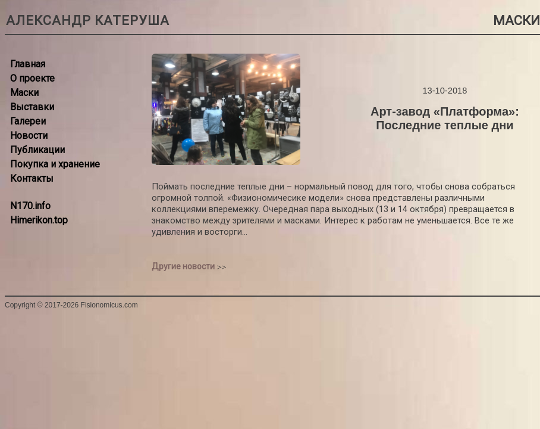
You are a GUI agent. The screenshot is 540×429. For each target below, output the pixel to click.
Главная (27, 64)
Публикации (37, 150)
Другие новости (183, 266)
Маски (24, 92)
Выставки (32, 107)
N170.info (30, 206)
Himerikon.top (39, 220)
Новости (29, 135)
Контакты (32, 178)
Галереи (28, 121)
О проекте (32, 78)
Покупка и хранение (55, 164)
